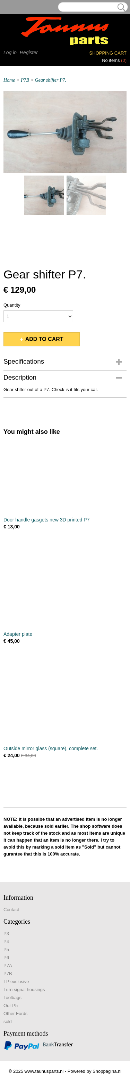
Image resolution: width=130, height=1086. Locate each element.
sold (7, 1021)
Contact (11, 909)
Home (9, 80)
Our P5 (10, 1005)
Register (29, 52)
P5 (6, 949)
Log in (10, 52)
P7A (7, 965)
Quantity (11, 305)
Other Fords (15, 1013)
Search (120, 7)
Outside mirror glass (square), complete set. (50, 748)
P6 (6, 957)
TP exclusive (16, 981)
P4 (6, 941)
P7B (25, 80)
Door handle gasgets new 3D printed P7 (46, 519)
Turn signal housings (24, 989)
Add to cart (44, 339)
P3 (6, 933)
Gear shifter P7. (50, 80)
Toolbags (12, 997)
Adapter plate (17, 634)
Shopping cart (108, 53)
